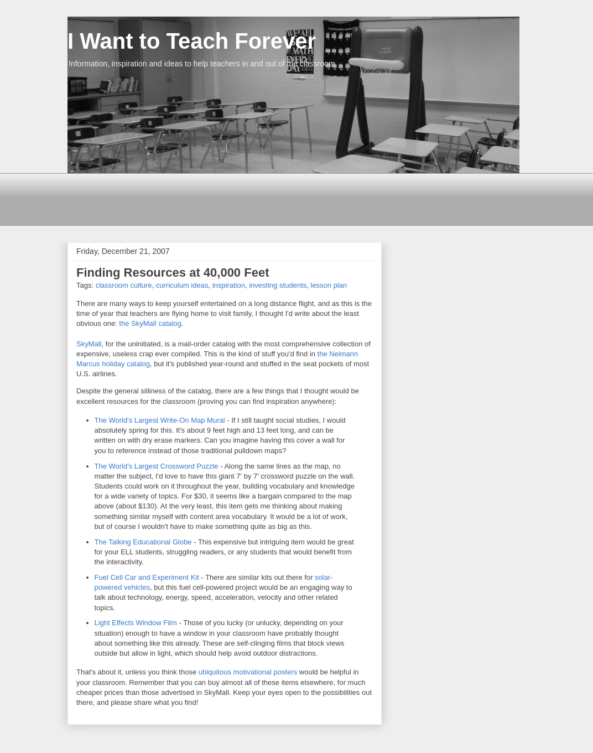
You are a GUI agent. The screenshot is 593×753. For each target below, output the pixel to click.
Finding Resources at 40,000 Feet (172, 272)
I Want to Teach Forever (191, 41)
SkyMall (89, 344)
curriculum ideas (182, 285)
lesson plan (329, 285)
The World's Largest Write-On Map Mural (160, 420)
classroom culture (124, 285)
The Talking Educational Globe (144, 542)
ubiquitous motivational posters (249, 672)
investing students (277, 285)
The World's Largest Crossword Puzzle (157, 466)
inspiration (228, 285)
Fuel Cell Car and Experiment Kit (148, 577)
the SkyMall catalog (150, 323)
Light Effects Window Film (136, 623)
